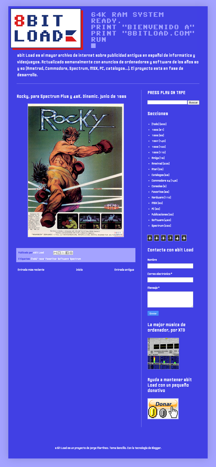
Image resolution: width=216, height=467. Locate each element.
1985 (41, 258)
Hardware (158, 197)
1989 (155, 152)
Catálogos (158, 175)
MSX (154, 203)
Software (63, 258)
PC (153, 209)
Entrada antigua (124, 270)
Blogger (156, 448)
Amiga (155, 158)
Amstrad (157, 163)
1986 (155, 135)
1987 (155, 141)
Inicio (79, 270)
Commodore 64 (161, 180)
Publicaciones (160, 214)
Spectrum (75, 258)
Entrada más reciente (31, 270)
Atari (155, 169)
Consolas (157, 186)
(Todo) (34, 258)
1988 (155, 147)
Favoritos (50, 258)
